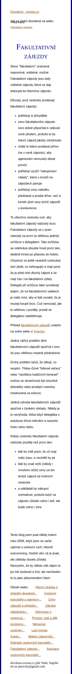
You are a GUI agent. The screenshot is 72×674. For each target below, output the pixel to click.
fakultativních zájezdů (35, 325)
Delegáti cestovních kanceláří (30, 642)
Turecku (39, 331)
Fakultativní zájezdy (21, 27)
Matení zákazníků (40, 636)
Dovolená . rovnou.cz (24, 11)
